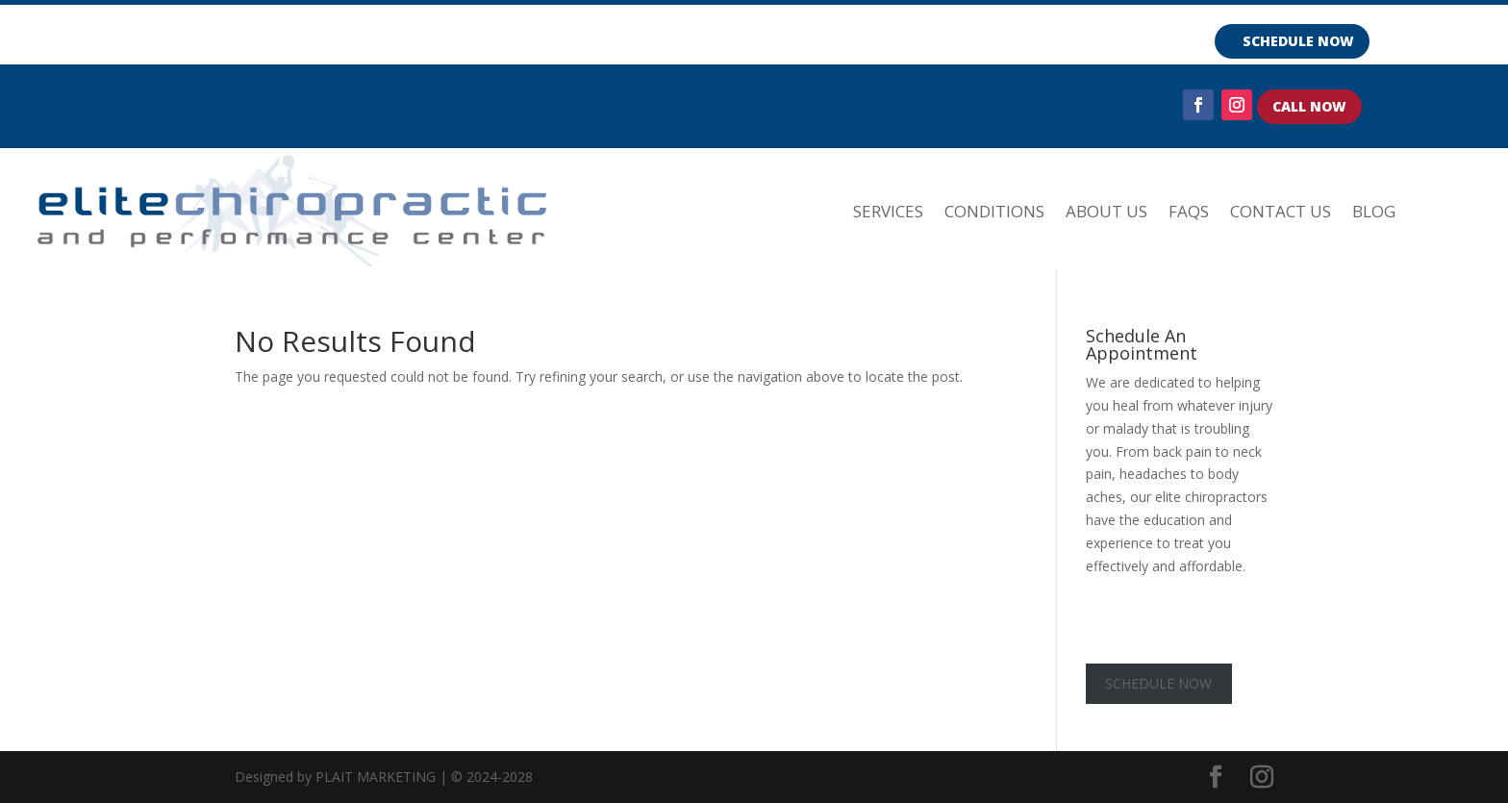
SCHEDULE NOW (1298, 41)
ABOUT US (1106, 211)
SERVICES (888, 211)
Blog (1373, 211)
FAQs (1189, 211)
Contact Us (1280, 211)
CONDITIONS (994, 211)
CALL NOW (1309, 106)
